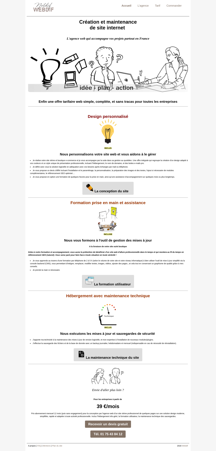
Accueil (126, 5)
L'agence (143, 5)
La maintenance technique (102, 357)
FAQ (39, 446)
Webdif (185, 446)
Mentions (47, 446)
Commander (174, 5)
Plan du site (57, 446)
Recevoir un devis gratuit (108, 424)
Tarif (157, 5)
